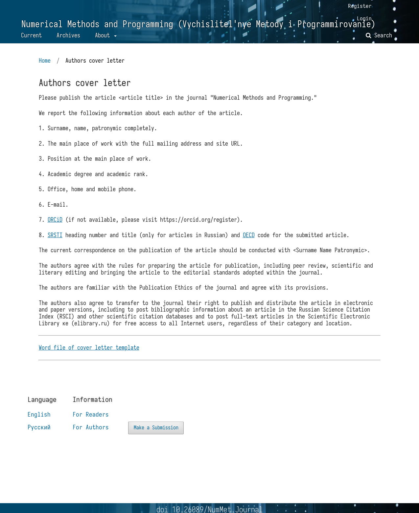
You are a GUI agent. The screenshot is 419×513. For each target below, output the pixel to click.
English (39, 424)
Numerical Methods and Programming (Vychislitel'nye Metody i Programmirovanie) (198, 30)
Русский (39, 437)
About (104, 41)
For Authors (91, 437)
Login (364, 18)
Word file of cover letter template (89, 356)
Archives (68, 41)
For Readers (91, 424)
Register (359, 6)
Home (45, 67)
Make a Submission (156, 437)
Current (31, 41)
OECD (249, 243)
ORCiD (55, 228)
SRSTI (55, 243)
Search (379, 41)
